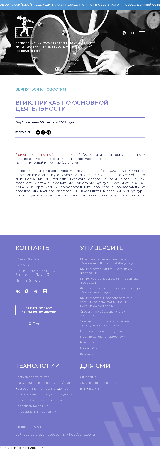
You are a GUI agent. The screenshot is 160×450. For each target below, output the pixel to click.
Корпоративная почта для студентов (41, 388)
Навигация (87, 342)
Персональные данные (31, 406)
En (131, 33)
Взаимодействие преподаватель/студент (45, 383)
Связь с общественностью (99, 383)
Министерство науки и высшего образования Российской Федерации (107, 261)
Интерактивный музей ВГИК (35, 411)
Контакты (86, 354)
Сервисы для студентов (32, 377)
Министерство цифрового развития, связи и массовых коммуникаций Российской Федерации (106, 302)
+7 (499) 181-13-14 (27, 259)
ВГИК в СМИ (89, 388)
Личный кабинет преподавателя (38, 400)
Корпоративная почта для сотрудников (43, 394)
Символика (88, 377)
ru (31, 265)
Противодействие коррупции (101, 331)
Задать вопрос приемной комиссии (38, 310)
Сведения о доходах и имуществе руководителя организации (104, 323)
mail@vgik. (22, 265)
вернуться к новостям (44, 89)
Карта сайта (89, 348)
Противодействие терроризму (102, 336)
